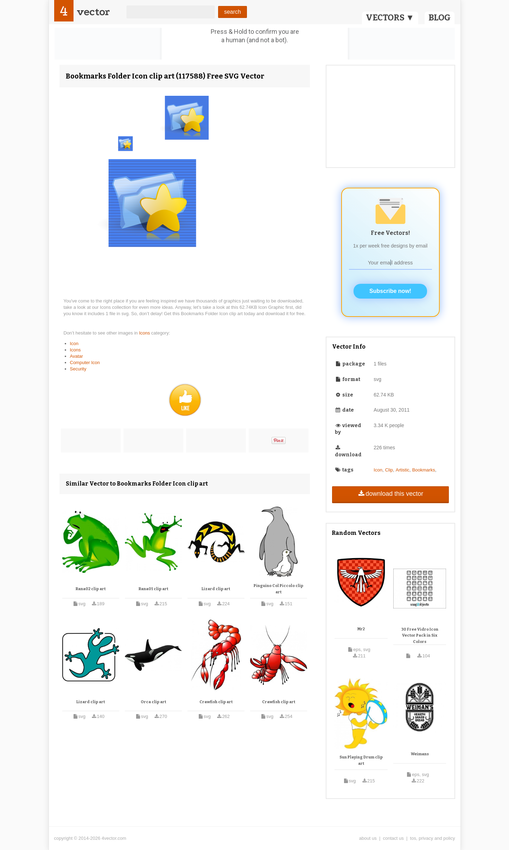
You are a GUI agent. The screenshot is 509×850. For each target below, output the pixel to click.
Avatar (76, 356)
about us (368, 838)
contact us (393, 838)
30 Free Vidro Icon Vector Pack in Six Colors (419, 635)
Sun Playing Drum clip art (361, 760)
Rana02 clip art (91, 589)
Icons (145, 333)
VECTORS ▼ (390, 18)
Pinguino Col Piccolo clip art (278, 588)
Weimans (420, 754)
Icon (74, 343)
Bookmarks (423, 470)
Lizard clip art (216, 589)
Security (78, 368)
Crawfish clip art (216, 702)
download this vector (390, 493)
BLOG (439, 18)
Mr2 (361, 629)
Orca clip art (153, 702)
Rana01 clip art (153, 589)
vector (93, 12)
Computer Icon (85, 362)
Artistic (402, 470)
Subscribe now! (390, 291)
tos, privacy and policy (432, 838)
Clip (389, 470)
